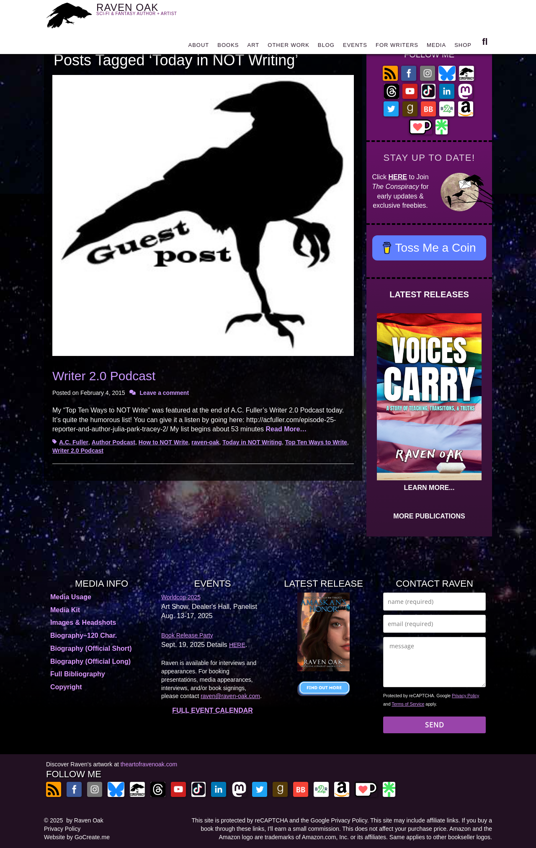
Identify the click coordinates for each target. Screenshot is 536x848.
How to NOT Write (163, 442)
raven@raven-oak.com (230, 696)
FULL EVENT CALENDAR (212, 710)
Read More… (286, 429)
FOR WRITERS (397, 47)
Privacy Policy (465, 695)
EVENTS (355, 47)
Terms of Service (408, 703)
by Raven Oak (84, 820)
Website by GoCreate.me (77, 837)
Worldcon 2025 (181, 597)
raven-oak (205, 442)
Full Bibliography (77, 674)
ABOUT (198, 47)
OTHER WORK (288, 47)
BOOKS (228, 47)
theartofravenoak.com (149, 764)
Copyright (66, 687)
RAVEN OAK (148, 13)
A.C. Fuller (73, 442)
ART (253, 47)
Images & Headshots (83, 622)
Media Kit (65, 609)
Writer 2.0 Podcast (103, 376)
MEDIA (436, 47)
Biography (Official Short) (91, 648)
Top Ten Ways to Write (316, 442)
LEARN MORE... (429, 487)
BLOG (326, 47)
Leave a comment (164, 392)
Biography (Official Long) (90, 661)
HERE (398, 176)
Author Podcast (113, 442)
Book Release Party (187, 635)
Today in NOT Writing (252, 442)
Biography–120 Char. (83, 635)
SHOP (463, 47)
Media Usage (70, 597)
